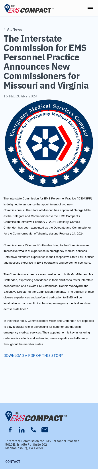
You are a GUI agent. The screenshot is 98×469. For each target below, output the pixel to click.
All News (13, 29)
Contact (12, 462)
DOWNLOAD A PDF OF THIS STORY (33, 355)
